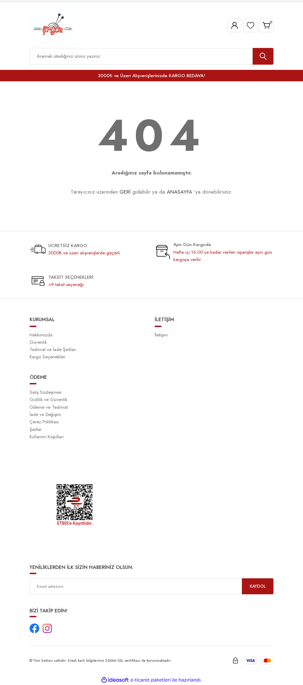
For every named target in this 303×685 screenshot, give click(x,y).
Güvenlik (38, 342)
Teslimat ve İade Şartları (53, 349)
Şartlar (36, 429)
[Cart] (266, 25)
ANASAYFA (179, 192)
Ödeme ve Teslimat (49, 407)
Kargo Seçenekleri (47, 356)
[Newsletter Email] (151, 586)
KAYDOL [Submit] (258, 586)
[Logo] (53, 25)
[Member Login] (234, 25)
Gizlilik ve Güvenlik (48, 399)
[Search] (151, 56)
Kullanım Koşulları (47, 436)
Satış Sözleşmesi (46, 392)
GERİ (125, 192)
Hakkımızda (41, 335)
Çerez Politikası (44, 421)
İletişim (161, 335)
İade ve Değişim (45, 414)
